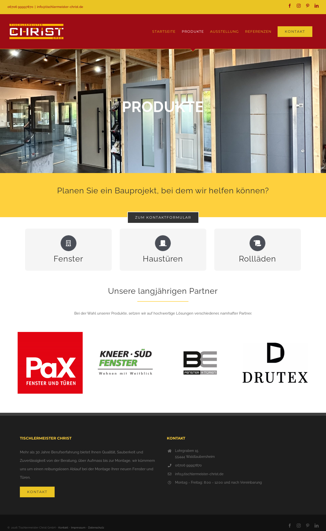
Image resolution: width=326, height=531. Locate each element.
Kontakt (63, 527)
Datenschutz (96, 527)
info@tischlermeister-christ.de (60, 7)
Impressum (78, 527)
